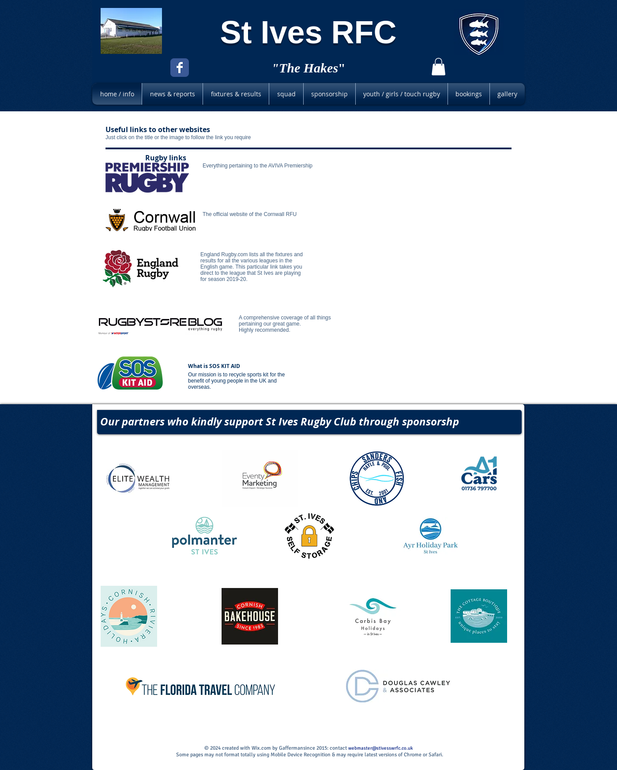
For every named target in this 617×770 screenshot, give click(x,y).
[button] (438, 66)
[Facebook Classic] (179, 67)
